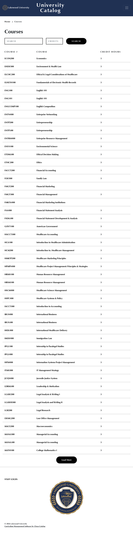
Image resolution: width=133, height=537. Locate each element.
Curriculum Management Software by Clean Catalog (25, 526)
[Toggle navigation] (126, 7)
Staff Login (11, 479)
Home (9, 22)
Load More (67, 460)
